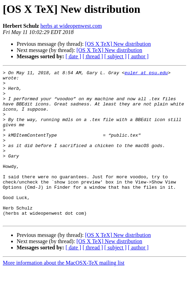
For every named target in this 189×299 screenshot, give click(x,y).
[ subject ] (115, 56)
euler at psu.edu (146, 73)
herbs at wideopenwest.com (71, 26)
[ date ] (73, 56)
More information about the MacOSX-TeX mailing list (63, 293)
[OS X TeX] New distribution (118, 44)
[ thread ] (93, 56)
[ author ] (138, 56)
